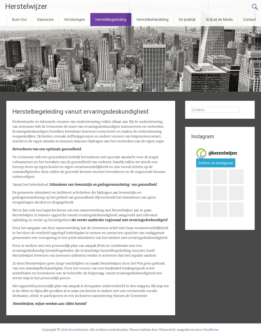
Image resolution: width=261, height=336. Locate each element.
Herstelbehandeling (152, 19)
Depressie (45, 19)
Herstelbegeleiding (110, 19)
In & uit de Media (219, 19)
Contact (249, 19)
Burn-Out (19, 19)
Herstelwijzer (26, 6)
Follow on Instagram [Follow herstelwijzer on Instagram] (216, 163)
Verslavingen (74, 19)
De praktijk (187, 19)
